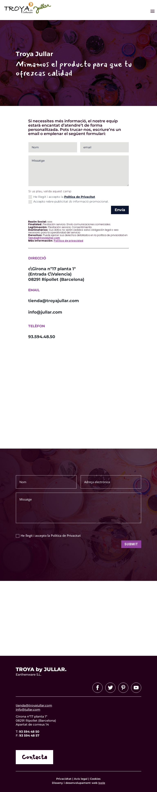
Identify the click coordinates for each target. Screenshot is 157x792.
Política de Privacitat (79, 197)
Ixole (101, 782)
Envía (120, 210)
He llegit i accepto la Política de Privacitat (48, 535)
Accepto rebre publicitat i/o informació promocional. (68, 202)
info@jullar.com (28, 709)
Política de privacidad (68, 240)
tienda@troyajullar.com (44, 238)
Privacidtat (64, 778)
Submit (131, 544)
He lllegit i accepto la (61, 197)
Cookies (95, 778)
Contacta (34, 757)
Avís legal (80, 778)
